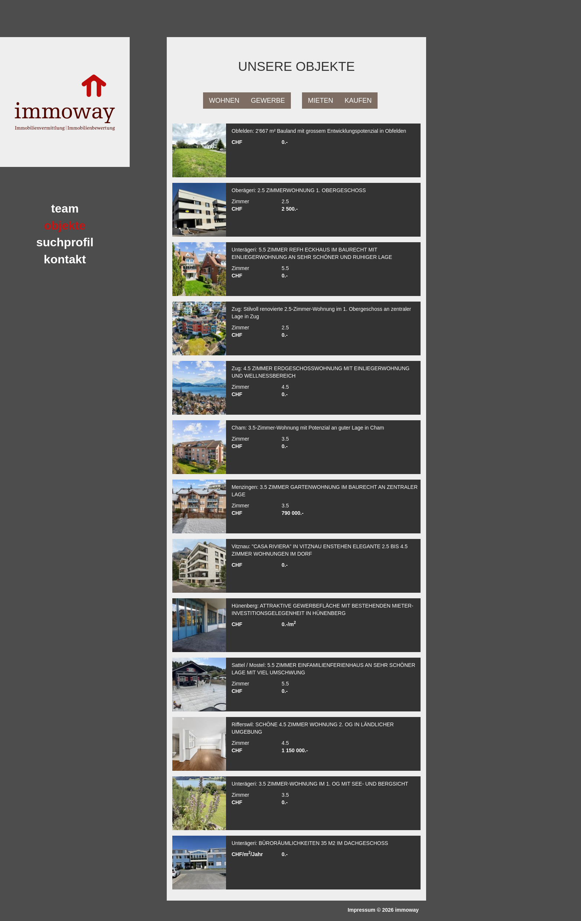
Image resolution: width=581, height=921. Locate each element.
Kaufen (358, 100)
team (65, 208)
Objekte (65, 225)
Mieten (320, 100)
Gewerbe (268, 100)
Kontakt (65, 259)
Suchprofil (65, 242)
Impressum (361, 910)
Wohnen (224, 100)
